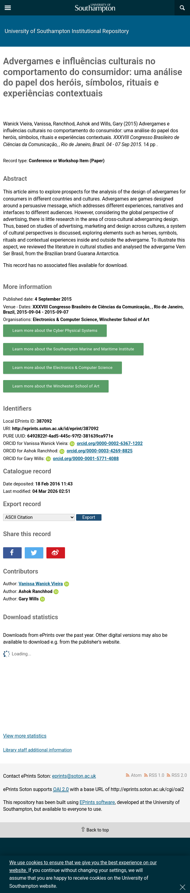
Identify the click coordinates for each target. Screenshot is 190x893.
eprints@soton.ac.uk (74, 776)
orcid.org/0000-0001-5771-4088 (86, 458)
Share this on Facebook (12, 552)
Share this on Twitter (34, 552)
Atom (136, 775)
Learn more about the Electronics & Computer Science (62, 367)
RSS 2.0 (179, 775)
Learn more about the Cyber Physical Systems (54, 330)
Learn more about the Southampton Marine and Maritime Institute (73, 349)
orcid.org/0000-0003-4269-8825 (100, 451)
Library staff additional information (37, 750)
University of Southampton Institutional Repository (67, 31)
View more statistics (24, 736)
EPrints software (97, 802)
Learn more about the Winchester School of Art (55, 386)
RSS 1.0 (156, 775)
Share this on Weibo (55, 552)
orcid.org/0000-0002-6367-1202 (110, 443)
